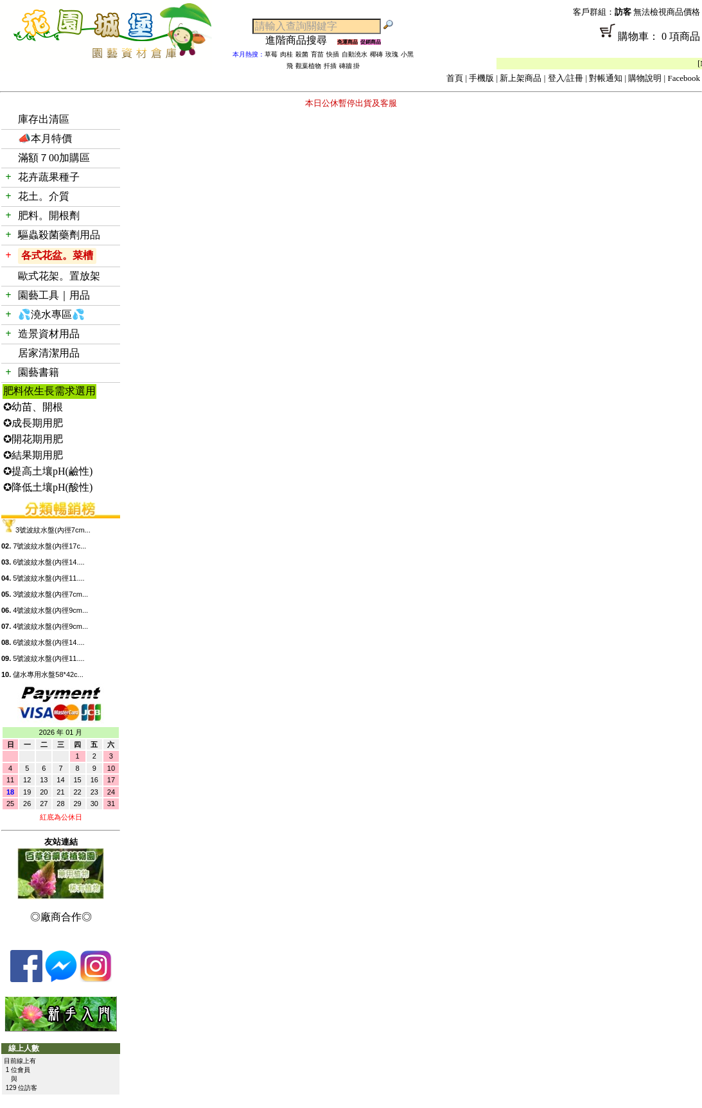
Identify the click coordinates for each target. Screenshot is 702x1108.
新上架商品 (520, 78)
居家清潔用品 (49, 352)
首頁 (454, 78)
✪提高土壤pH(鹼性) (47, 471)
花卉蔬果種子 (49, 176)
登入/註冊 (566, 78)
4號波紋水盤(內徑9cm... (50, 610)
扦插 (330, 65)
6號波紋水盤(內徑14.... (48, 562)
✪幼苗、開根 (33, 406)
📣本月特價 (45, 138)
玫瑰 (391, 54)
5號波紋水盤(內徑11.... (48, 578)
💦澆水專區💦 (51, 314)
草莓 (271, 54)
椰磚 (376, 54)
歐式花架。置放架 (59, 275)
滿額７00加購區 (54, 157)
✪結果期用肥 (33, 455)
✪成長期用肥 (33, 423)
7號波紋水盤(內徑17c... (49, 546)
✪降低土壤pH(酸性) (47, 487)
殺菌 (301, 54)
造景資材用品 (49, 333)
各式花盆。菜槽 (57, 255)
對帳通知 (605, 78)
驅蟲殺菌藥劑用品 (59, 234)
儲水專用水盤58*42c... (48, 674)
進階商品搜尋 (301, 40)
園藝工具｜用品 (54, 295)
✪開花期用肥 (33, 439)
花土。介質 (43, 196)
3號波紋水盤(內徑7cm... (53, 530)
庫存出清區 (43, 119)
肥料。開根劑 (49, 215)
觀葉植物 (308, 65)
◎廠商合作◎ (61, 916)
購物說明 (645, 78)
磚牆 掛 (349, 65)
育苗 (317, 54)
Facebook (683, 78)
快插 (332, 54)
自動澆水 (354, 54)
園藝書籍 (38, 372)
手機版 (481, 78)
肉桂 (286, 54)
